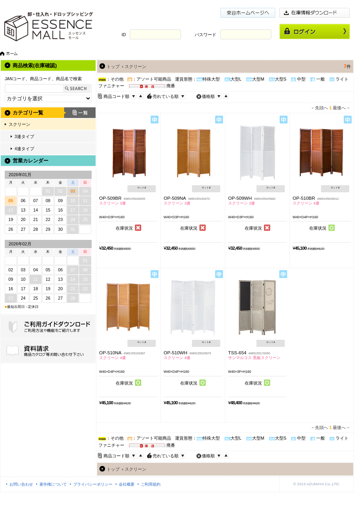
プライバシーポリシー (92, 484)
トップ (113, 66)
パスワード (205, 34)
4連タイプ (24, 148)
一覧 (80, 112)
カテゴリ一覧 (28, 113)
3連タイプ (24, 136)
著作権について (53, 484)
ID (124, 34)
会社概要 (127, 484)
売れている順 (166, 96)
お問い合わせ (21, 484)
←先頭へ (319, 107)
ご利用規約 (150, 484)
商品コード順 (116, 96)
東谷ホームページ (247, 13)
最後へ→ (341, 107)
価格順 (208, 96)
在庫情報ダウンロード (314, 13)
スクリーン (19, 124)
